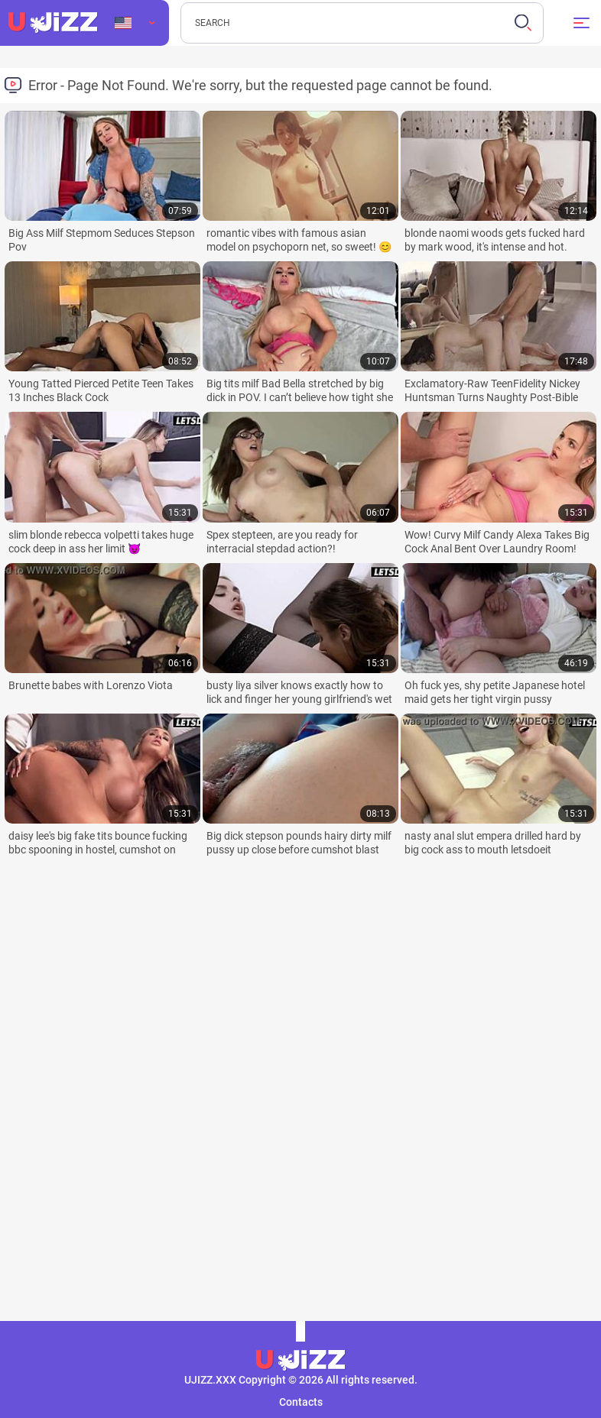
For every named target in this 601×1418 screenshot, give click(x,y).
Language (123, 23)
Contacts (301, 1402)
